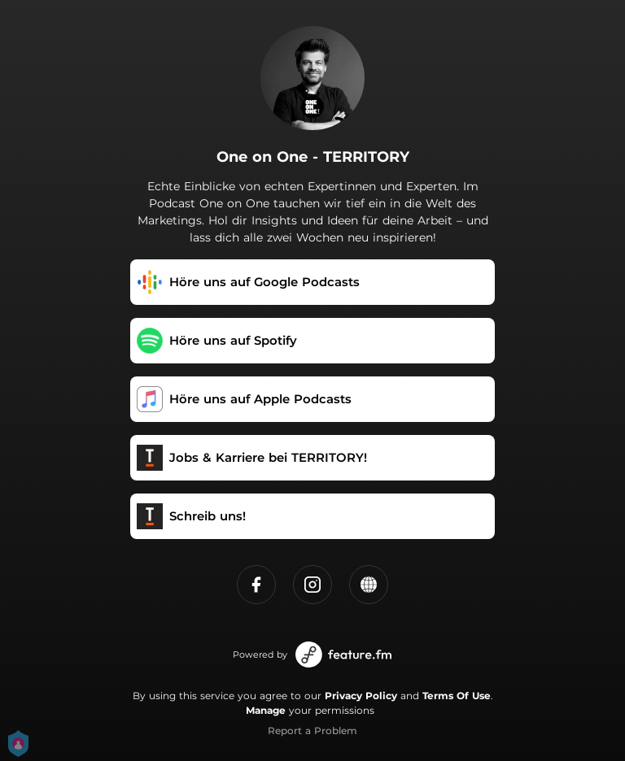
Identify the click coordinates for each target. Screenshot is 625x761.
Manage (266, 710)
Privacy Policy (361, 695)
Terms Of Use (456, 695)
